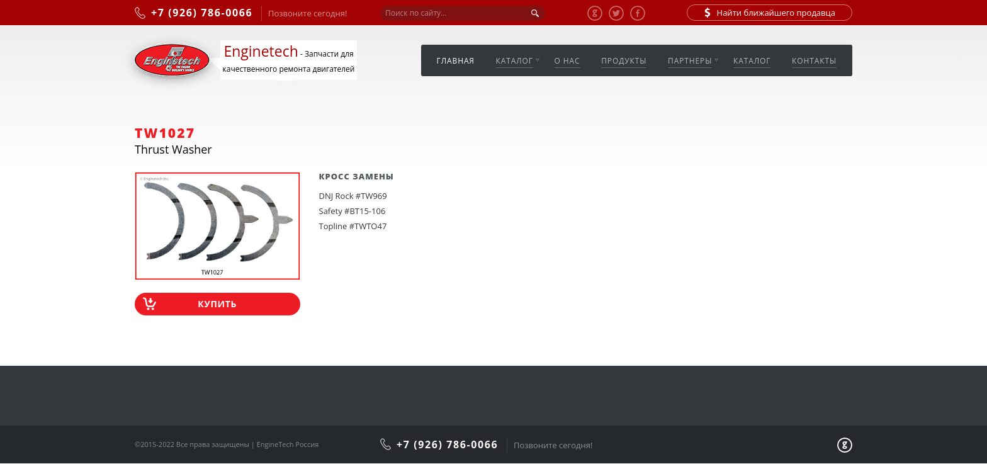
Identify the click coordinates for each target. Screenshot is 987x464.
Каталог (514, 60)
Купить (217, 304)
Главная (456, 60)
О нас (567, 60)
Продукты (623, 60)
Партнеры (690, 60)
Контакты (814, 60)
